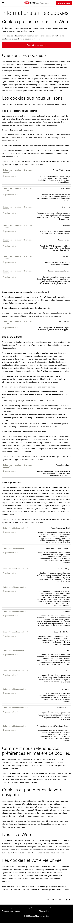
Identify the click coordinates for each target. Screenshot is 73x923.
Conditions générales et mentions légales (17, 908)
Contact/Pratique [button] (63, 3)
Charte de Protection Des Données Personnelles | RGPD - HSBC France (38, 889)
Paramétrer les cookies (36, 45)
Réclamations (44, 911)
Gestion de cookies (46, 908)
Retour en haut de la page (58, 899)
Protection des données (11, 911)
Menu (3, 2)
